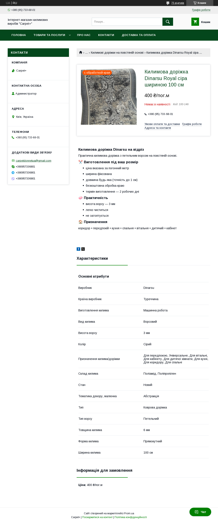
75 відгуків (177, 2)
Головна (18, 35)
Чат (200, 512)
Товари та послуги (49, 35)
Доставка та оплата (139, 35)
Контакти (106, 35)
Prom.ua (129, 513)
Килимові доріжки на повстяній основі (117, 52)
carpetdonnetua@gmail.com (33, 160)
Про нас (83, 35)
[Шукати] (167, 22)
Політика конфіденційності (131, 517)
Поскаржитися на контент (97, 517)
